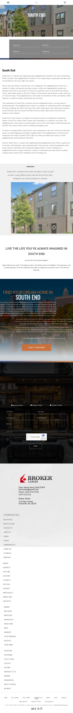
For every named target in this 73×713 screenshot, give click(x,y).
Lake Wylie (7, 601)
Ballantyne (8, 520)
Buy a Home (15, 697)
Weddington (8, 680)
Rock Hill (7, 641)
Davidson (7, 557)
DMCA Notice (23, 701)
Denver (5, 563)
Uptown (7, 668)
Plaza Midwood (10, 636)
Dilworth (6, 567)
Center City (8, 528)
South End (8, 651)
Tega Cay (7, 663)
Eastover (6, 576)
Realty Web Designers (61, 705)
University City (10, 672)
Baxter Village (9, 524)
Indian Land (7, 597)
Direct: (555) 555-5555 (29, 492)
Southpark (8, 655)
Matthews (8, 611)
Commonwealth (9, 545)
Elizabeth (6, 580)
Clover (6, 541)
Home (5, 697)
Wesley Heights (10, 684)
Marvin (7, 607)
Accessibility (49, 701)
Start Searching (36, 353)
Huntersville (8, 593)
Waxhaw (7, 676)
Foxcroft (6, 588)
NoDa (6, 628)
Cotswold (7, 553)
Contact (64, 697)
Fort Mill (6, 584)
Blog (55, 697)
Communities (38, 697)
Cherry (6, 536)
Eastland (6, 572)
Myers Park (8, 624)
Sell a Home (26, 697)
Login (36, 699)
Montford (8, 615)
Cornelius (7, 549)
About (48, 697)
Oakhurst (8, 632)
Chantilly (7, 532)
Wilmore (7, 689)
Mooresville (9, 620)
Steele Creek (9, 659)
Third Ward (8, 645)
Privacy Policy (36, 701)
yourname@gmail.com (29, 489)
